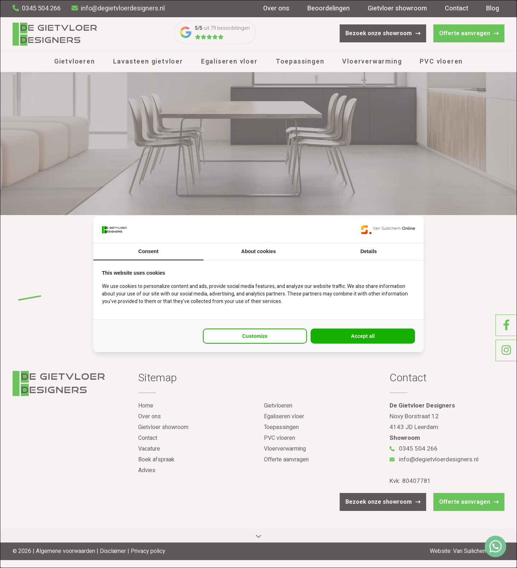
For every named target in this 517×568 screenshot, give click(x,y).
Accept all (363, 336)
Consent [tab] (148, 251)
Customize (255, 336)
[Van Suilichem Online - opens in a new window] (388, 229)
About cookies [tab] (258, 251)
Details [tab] (368, 251)
